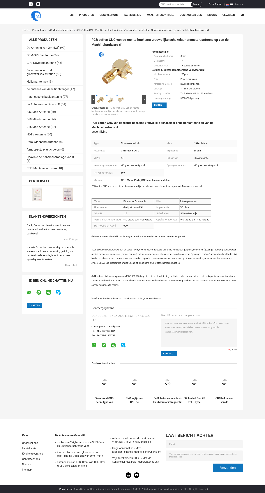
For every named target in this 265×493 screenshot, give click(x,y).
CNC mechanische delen (131, 298)
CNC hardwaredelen (108, 298)
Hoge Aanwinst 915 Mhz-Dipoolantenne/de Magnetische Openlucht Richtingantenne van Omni (136, 450)
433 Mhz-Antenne (38, 112)
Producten (86, 14)
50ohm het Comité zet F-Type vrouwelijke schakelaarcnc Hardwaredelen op (194, 400)
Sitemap (27, 469)
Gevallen (228, 14)
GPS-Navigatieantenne (41, 63)
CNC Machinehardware (60, 30)
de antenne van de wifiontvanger (48, 89)
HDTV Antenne (36, 134)
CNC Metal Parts (152, 298)
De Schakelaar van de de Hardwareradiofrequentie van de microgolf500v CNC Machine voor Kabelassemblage (167, 400)
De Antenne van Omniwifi (43, 48)
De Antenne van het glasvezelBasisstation (41, 72)
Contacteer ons (191, 14)
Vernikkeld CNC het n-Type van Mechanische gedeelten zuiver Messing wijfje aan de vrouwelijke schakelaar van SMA (104, 400)
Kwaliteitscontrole (160, 14)
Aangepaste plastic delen (43, 149)
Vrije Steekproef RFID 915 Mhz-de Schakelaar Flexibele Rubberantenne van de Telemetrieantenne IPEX (135, 460)
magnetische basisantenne (44, 96)
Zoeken (196, 4)
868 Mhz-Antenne (38, 119)
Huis (71, 14)
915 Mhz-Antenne (38, 127)
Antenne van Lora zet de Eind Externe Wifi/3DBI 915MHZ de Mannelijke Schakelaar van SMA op (133, 440)
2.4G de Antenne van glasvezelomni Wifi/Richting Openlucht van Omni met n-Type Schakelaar (80, 454)
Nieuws (212, 14)
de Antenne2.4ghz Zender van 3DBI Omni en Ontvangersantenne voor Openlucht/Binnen (81, 444)
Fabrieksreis (132, 14)
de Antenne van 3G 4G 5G (43, 104)
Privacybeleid (66, 489)
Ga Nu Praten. (215, 4)
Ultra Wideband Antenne (42, 142)
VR (242, 14)
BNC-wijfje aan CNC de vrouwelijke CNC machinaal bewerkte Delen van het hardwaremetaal (134, 400)
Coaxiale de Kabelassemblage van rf (50, 157)
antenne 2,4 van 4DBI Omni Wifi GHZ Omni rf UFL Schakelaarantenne (81, 464)
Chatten (158, 105)
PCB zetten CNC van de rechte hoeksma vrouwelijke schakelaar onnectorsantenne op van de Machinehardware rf (118, 111)
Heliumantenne (37, 81)
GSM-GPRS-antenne (40, 55)
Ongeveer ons (109, 14)
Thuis (25, 30)
